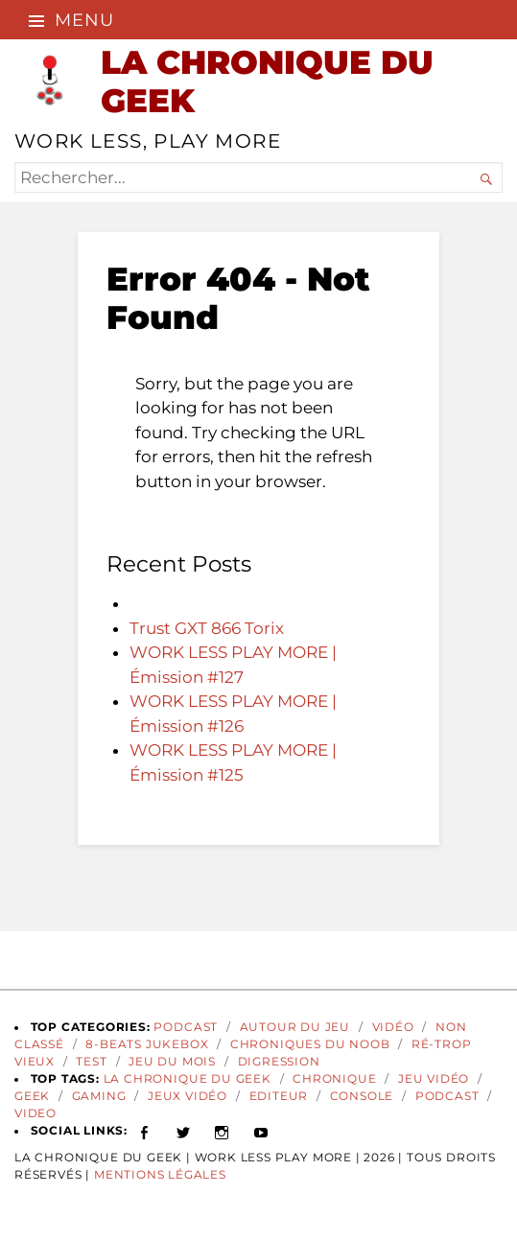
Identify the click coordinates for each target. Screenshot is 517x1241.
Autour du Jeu (295, 1027)
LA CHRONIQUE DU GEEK (267, 81)
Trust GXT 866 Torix (206, 628)
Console (362, 1096)
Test (91, 1061)
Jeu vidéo (433, 1079)
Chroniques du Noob (310, 1044)
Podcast (185, 1027)
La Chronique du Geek (187, 1079)
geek (32, 1096)
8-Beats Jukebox (146, 1044)
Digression (279, 1061)
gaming (99, 1096)
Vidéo (393, 1027)
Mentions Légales (160, 1175)
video (35, 1113)
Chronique (334, 1079)
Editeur (279, 1096)
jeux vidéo (187, 1096)
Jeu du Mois (172, 1061)
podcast (447, 1096)
